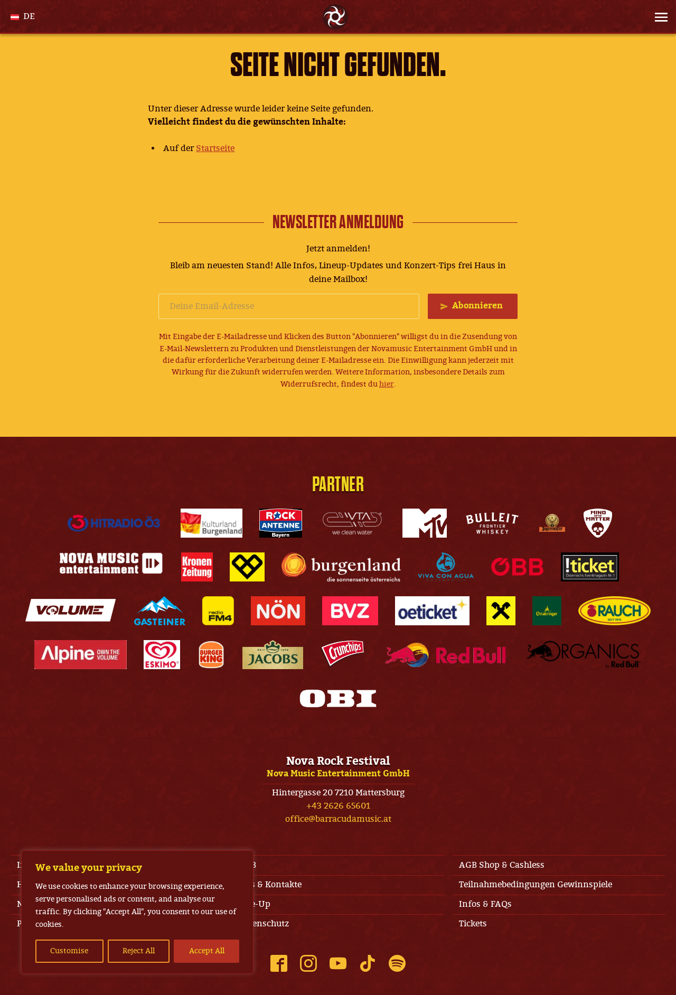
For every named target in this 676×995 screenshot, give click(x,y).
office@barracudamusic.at (338, 819)
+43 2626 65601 (338, 806)
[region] (137, 912)
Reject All (139, 950)
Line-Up (254, 904)
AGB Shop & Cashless (501, 865)
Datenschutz (263, 923)
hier (386, 384)
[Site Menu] (658, 16)
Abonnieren (477, 306)
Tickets (473, 923)
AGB (247, 865)
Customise (69, 950)
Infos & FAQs (485, 904)
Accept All (206, 950)
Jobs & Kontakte (270, 884)
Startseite (215, 148)
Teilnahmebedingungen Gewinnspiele (535, 884)
